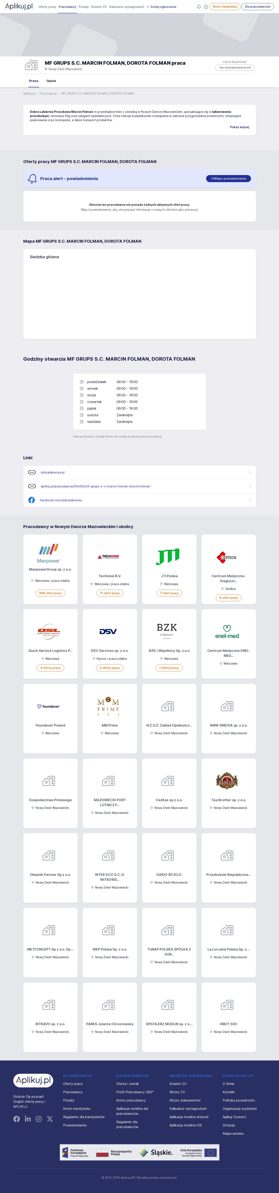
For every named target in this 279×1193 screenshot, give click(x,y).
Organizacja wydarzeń (240, 1109)
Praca (33, 81)
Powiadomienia (74, 1125)
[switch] (228, 178)
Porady (84, 7)
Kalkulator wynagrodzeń (126, 7)
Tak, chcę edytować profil (235, 67)
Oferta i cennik (127, 1084)
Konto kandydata (225, 6)
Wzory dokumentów (185, 1100)
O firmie (228, 1084)
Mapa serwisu (233, 1133)
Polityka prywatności (239, 1100)
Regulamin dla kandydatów (84, 1117)
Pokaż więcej (239, 127)
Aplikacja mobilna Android (189, 1117)
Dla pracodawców (257, 6)
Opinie (51, 81)
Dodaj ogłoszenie (161, 7)
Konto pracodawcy (131, 1100)
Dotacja (229, 1125)
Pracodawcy (67, 7)
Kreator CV (99, 7)
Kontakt (229, 1092)
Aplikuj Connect (234, 1117)
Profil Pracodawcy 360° (135, 1092)
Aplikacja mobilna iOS (186, 1125)
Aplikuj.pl (29, 93)
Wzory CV (177, 1092)
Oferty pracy (47, 7)
